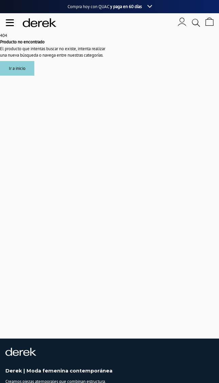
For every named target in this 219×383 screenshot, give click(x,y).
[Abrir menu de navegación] (9, 23)
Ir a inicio (17, 68)
